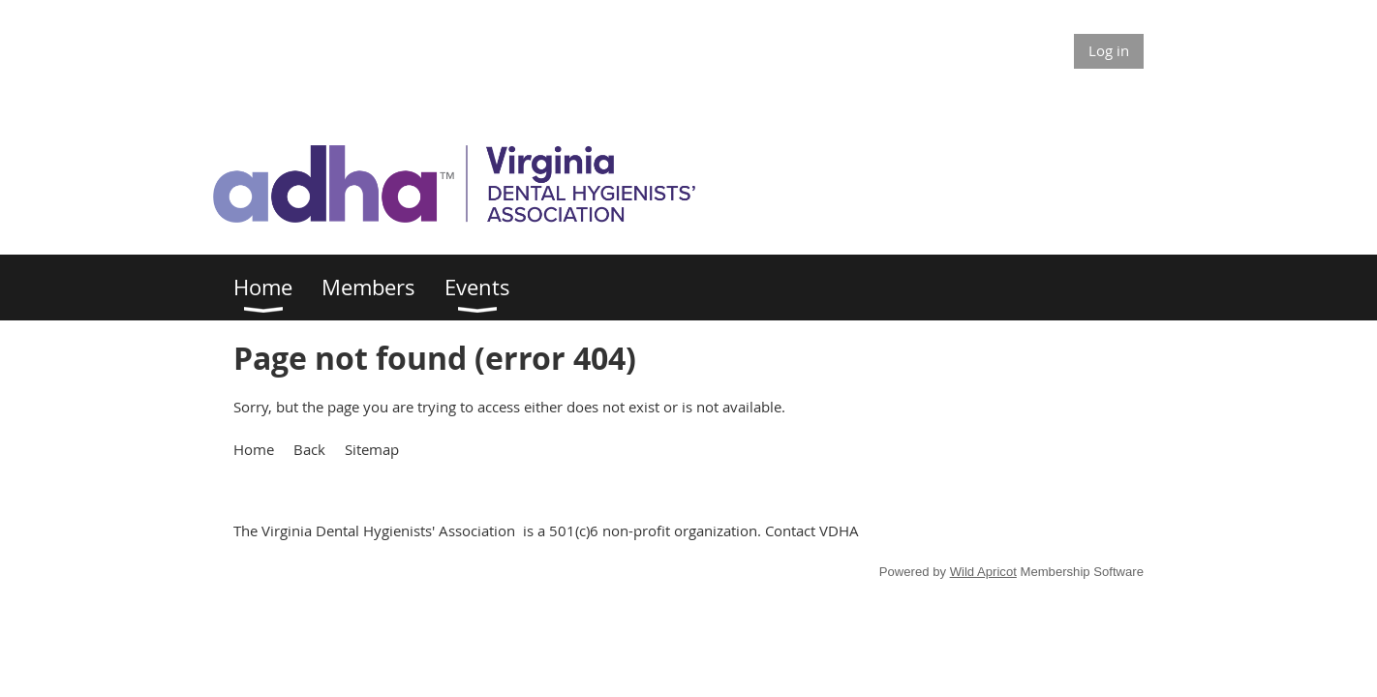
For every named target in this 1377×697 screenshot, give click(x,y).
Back (309, 449)
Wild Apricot (983, 571)
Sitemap (372, 449)
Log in (1108, 50)
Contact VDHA (812, 530)
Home (253, 449)
